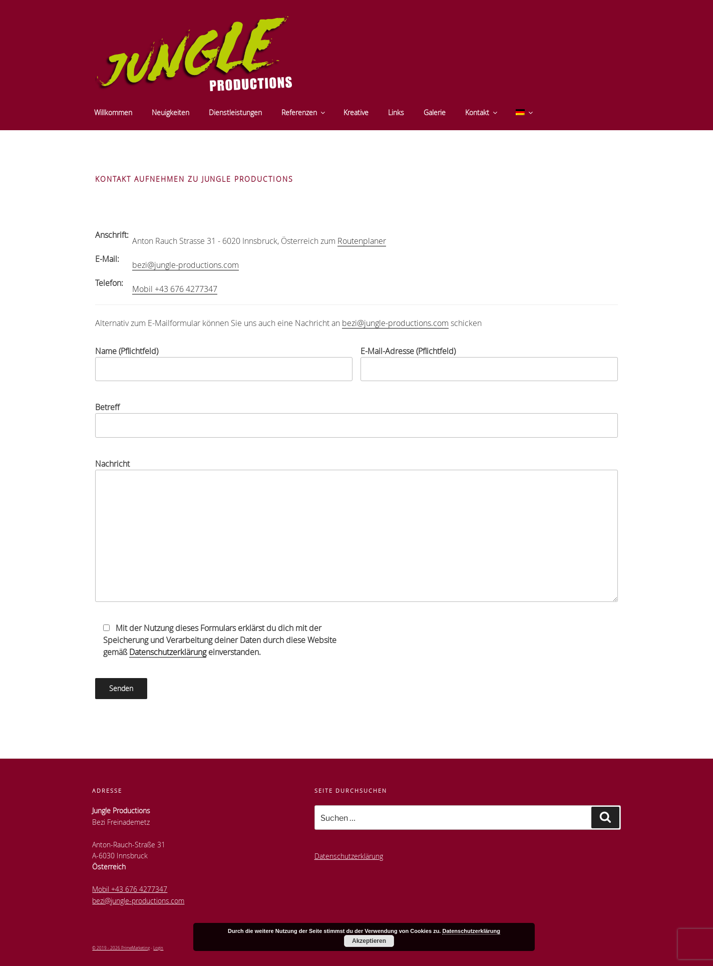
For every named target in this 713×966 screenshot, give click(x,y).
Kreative (356, 112)
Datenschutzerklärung (167, 652)
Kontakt (482, 112)
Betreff (356, 419)
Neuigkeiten (170, 112)
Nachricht (356, 530)
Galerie (435, 112)
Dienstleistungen (235, 112)
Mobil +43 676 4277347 (174, 288)
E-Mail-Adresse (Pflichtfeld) (489, 363)
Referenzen (303, 112)
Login (158, 947)
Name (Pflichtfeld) (223, 363)
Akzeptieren (369, 940)
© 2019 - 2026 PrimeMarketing (121, 947)
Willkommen (113, 112)
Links (396, 112)
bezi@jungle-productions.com (185, 264)
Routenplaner (361, 240)
